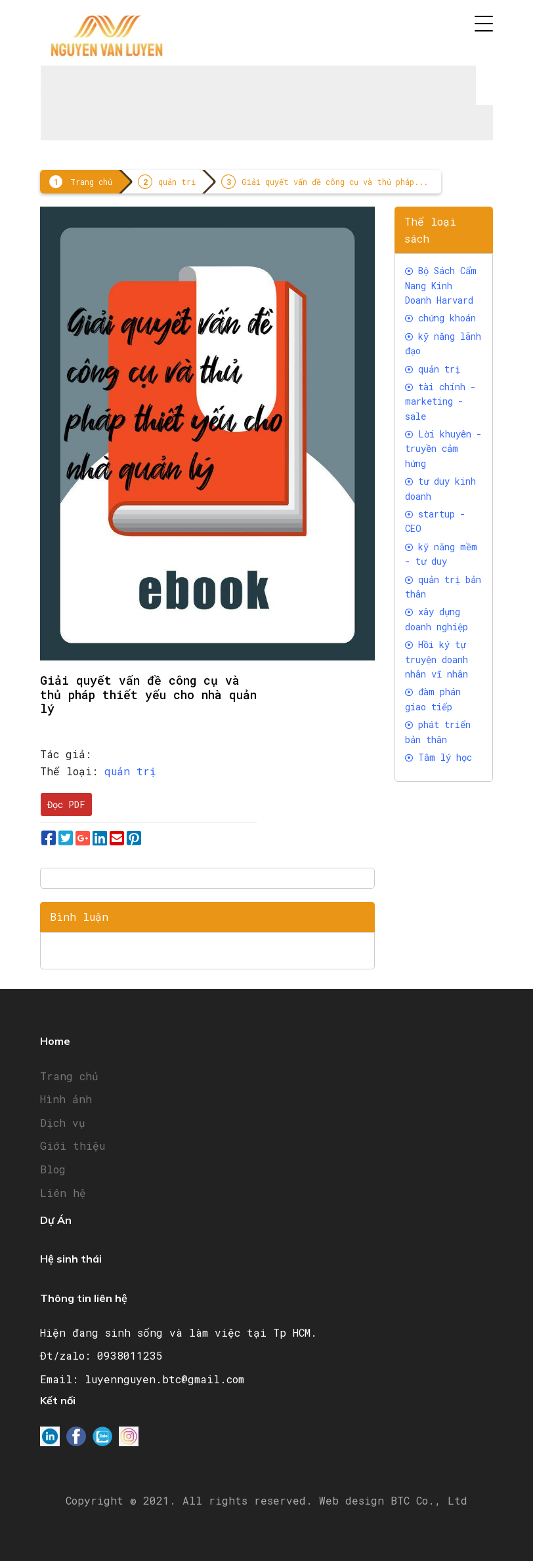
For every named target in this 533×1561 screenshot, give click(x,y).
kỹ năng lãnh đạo (443, 343)
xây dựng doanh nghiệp (436, 618)
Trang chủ (91, 181)
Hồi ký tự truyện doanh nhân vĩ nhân (436, 659)
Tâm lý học (438, 757)
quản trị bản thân (443, 586)
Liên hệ (63, 1193)
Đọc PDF (66, 804)
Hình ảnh (66, 1099)
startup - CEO (435, 521)
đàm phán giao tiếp (433, 698)
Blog (53, 1169)
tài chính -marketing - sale (440, 401)
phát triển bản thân (438, 731)
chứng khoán (440, 318)
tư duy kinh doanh (440, 488)
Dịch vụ (62, 1122)
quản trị (177, 181)
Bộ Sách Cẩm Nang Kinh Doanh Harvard (441, 285)
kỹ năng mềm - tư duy (441, 553)
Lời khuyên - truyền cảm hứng (443, 449)
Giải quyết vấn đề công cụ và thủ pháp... (335, 181)
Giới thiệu (72, 1145)
